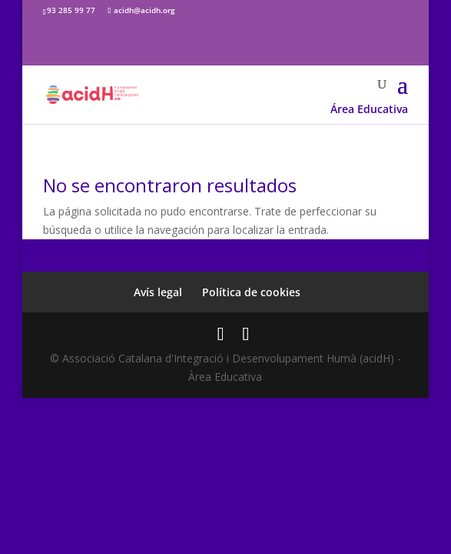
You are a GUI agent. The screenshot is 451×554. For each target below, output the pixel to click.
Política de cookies (251, 292)
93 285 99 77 (71, 10)
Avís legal (158, 292)
